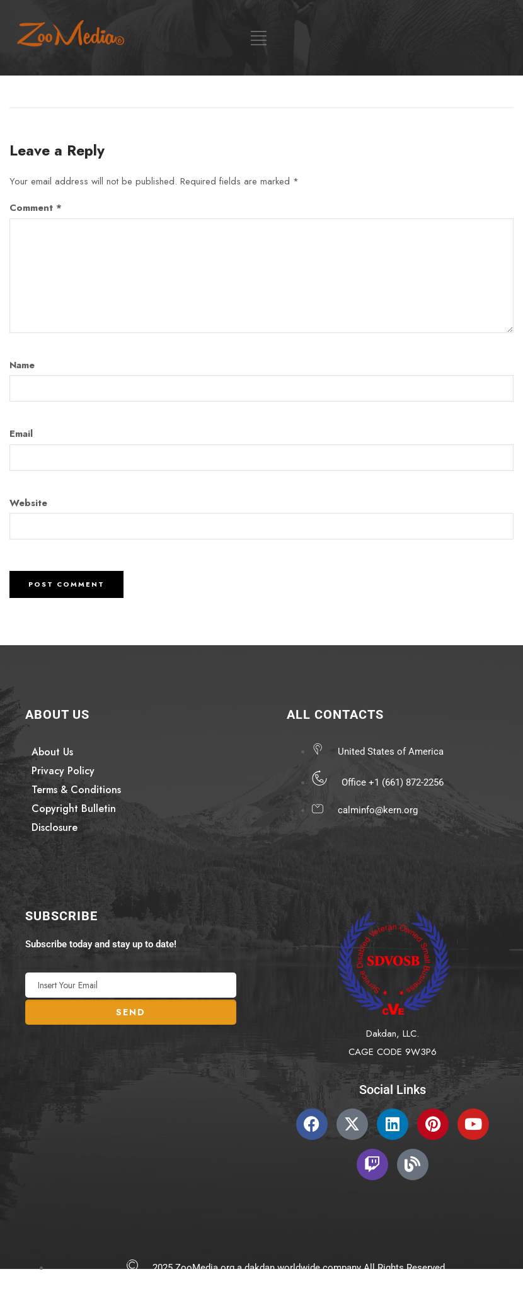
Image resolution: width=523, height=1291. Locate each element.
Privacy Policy (63, 771)
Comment (35, 208)
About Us (52, 752)
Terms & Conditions (76, 789)
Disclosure (55, 827)
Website (28, 503)
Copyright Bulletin (74, 808)
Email (21, 434)
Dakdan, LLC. (392, 1033)
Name (22, 365)
